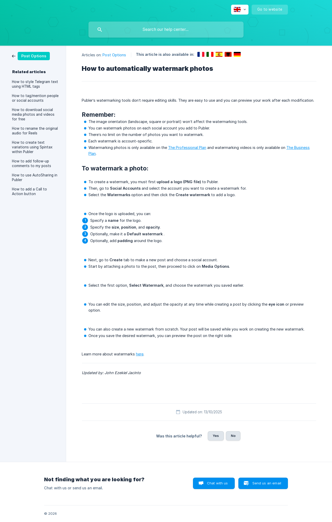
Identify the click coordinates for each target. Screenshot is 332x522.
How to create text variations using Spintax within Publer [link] (32, 147)
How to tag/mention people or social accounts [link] (35, 98)
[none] (239, 10)
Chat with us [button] (217, 483)
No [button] (233, 436)
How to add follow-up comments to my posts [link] (31, 163)
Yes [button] (216, 436)
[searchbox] (166, 30)
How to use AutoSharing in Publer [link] (34, 177)
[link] (31, 55)
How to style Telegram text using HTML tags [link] (35, 84)
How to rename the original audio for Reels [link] (35, 130)
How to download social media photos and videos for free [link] (33, 114)
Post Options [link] (114, 55)
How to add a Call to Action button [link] (29, 191)
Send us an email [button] (266, 483)
